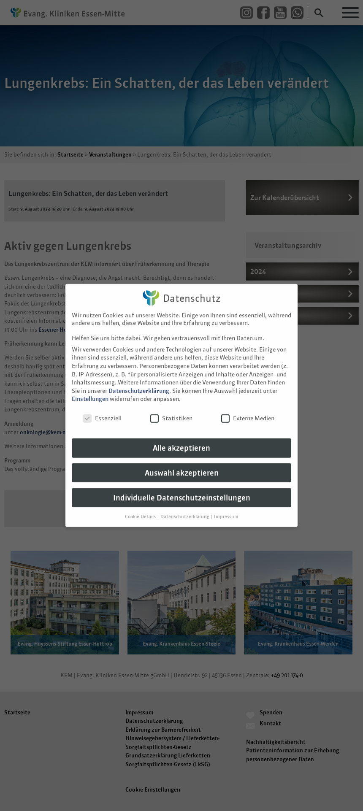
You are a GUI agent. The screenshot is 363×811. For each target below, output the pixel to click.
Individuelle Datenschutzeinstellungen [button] (181, 481)
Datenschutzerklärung (138, 374)
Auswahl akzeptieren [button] (182, 456)
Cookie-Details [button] (141, 500)
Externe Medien (247, 402)
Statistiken (171, 402)
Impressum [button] (226, 500)
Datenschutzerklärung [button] (185, 500)
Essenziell (102, 402)
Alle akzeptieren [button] (181, 431)
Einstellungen (90, 383)
